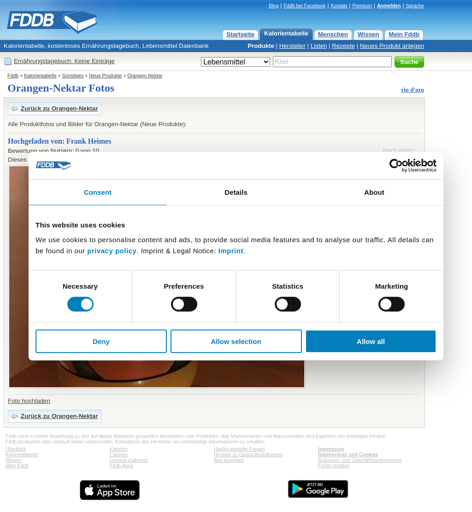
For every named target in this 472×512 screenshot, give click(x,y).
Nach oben (398, 150)
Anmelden (389, 5)
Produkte (261, 45)
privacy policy (111, 250)
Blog (273, 5)
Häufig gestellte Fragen (239, 449)
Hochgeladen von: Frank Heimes (59, 141)
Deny (101, 341)
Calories (119, 454)
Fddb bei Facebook (304, 5)
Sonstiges (73, 75)
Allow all (371, 341)
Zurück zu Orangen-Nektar (59, 108)
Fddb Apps (121, 465)
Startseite (240, 34)
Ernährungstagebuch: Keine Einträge (64, 61)
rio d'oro (412, 89)
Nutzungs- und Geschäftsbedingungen (360, 460)
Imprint (230, 250)
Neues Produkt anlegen (392, 45)
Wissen (368, 34)
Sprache (415, 5)
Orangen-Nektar (144, 75)
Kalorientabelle (286, 33)
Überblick (16, 449)
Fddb (12, 75)
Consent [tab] (98, 192)
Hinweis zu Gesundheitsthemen (248, 454)
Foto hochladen (29, 400)
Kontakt (338, 5)
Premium (362, 5)
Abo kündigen (229, 460)
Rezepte (343, 45)
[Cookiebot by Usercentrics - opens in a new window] (396, 166)
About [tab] (374, 192)
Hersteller (292, 45)
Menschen (333, 34)
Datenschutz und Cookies (348, 454)
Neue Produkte (105, 75)
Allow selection (236, 341)
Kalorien (119, 449)
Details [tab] (236, 192)
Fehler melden (333, 465)
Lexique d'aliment (129, 460)
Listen (319, 45)
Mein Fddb (404, 34)
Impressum (331, 449)
